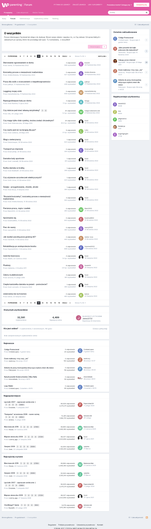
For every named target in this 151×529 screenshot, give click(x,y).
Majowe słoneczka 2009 (13, 434)
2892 (22, 415)
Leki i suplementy (95, 5)
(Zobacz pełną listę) (100, 328)
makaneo (11, 267)
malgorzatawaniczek (92, 110)
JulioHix (86, 443)
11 (38, 56)
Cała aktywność (22, 12)
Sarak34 (88, 265)
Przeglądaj (8, 14)
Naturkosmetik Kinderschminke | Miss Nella (20, 376)
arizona (10, 277)
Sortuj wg (102, 56)
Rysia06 (12, 501)
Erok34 (87, 63)
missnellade (13, 379)
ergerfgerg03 (123, 134)
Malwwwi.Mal (88, 425)
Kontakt (100, 518)
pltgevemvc (122, 119)
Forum (28, 4)
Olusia (11, 427)
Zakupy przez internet (126, 60)
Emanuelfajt (12, 151)
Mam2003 (11, 210)
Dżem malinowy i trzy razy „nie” (16, 358)
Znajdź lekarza (79, 5)
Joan (10, 445)
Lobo (86, 129)
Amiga (87, 101)
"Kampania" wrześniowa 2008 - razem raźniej (21, 413)
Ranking (55, 18)
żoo (119, 111)
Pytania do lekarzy (62, 5)
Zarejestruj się (141, 5)
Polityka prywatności (66, 518)
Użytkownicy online (41, 18)
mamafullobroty (13, 94)
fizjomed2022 (13, 248)
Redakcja (121, 126)
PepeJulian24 (89, 403)
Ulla (9, 113)
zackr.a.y (12, 360)
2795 (36, 425)
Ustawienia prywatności (86, 518)
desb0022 (122, 103)
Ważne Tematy (38, 12)
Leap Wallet (8, 385)
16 (59, 56)
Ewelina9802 (12, 220)
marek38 (11, 239)
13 (47, 56)
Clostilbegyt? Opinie (12, 498)
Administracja (25, 18)
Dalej (64, 56)
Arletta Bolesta (13, 75)
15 (55, 56)
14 (51, 56)
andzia (11, 418)
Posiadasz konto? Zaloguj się (119, 5)
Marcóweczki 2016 (11, 425)
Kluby (4, 18)
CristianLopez (14, 351)
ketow (10, 296)
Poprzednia (12, 56)
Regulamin (52, 518)
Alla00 (10, 258)
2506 (33, 443)
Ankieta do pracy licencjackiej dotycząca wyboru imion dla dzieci (29, 367)
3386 (22, 404)
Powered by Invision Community (75, 525)
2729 (41, 434)
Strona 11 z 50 (80, 56)
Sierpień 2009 (9, 443)
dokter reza (89, 236)
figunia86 (121, 62)
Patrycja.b (12, 369)
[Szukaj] (120, 12)
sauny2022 (12, 229)
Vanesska (122, 52)
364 (37, 498)
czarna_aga (13, 436)
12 (42, 56)
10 (35, 56)
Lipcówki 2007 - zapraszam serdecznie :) (20, 401)
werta (10, 65)
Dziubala (12, 406)
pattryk (10, 84)
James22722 (87, 318)
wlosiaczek (88, 414)
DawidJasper (12, 142)
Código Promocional (11, 349)
